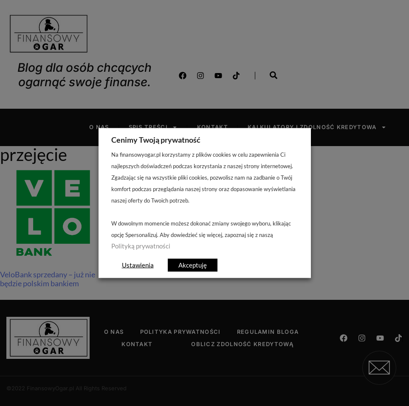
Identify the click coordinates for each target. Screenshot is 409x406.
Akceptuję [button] (192, 265)
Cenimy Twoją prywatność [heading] (155, 139)
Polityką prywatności (140, 246)
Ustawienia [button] (138, 265)
